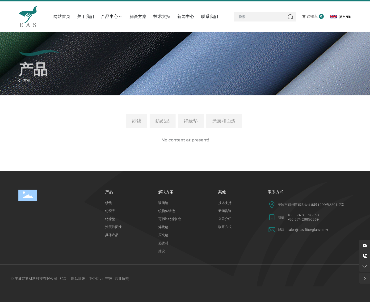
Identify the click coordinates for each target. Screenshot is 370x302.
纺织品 (163, 121)
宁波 (108, 279)
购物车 (312, 17)
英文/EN (345, 17)
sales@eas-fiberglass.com (308, 230)
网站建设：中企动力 (87, 279)
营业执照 (122, 279)
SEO (62, 279)
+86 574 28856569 (303, 219)
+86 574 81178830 (303, 215)
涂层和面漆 (224, 121)
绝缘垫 (191, 121)
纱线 (136, 121)
